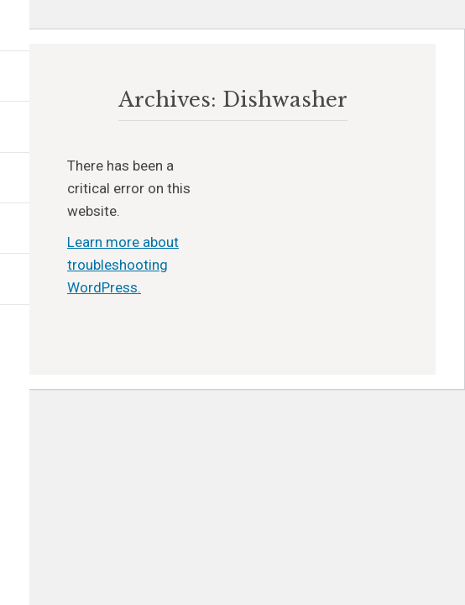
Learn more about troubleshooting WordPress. (123, 265)
